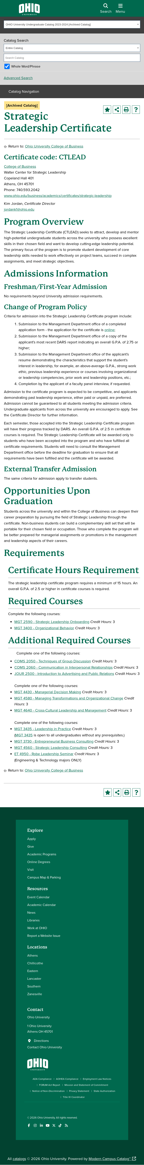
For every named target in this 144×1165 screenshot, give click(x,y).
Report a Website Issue (43, 935)
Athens (32, 955)
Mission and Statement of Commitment (86, 1085)
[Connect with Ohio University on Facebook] (28, 1125)
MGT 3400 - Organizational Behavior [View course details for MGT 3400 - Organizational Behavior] (44, 628)
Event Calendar (38, 897)
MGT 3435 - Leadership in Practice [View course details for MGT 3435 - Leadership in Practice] (42, 728)
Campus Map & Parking (44, 877)
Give (30, 846)
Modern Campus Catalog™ (110, 1158)
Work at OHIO (37, 928)
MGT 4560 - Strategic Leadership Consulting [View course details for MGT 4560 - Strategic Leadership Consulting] (50, 747)
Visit (30, 869)
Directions (41, 1040)
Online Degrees (38, 862)
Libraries (33, 920)
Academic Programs (41, 854)
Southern (34, 986)
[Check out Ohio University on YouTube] (47, 1125)
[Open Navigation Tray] (120, 10)
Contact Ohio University (44, 1047)
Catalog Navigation (24, 91)
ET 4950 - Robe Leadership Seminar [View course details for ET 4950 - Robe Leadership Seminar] (43, 753)
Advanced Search (18, 77)
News (31, 912)
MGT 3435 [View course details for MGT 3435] (24, 735)
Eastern (32, 971)
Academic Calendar (41, 904)
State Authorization (104, 1091)
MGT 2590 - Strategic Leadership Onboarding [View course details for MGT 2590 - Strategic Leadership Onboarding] (51, 621)
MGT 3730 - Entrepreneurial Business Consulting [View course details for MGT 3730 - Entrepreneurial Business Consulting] (53, 741)
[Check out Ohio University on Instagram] (35, 1125)
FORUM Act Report (49, 1085)
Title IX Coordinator (74, 1097)
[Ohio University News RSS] (66, 1125)
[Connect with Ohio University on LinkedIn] (41, 1125)
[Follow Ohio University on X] (53, 1125)
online (109, 329)
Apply (31, 838)
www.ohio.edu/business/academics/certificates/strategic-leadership (58, 195)
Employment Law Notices (97, 1079)
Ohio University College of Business (54, 146)
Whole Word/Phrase (25, 66)
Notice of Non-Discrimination (48, 1091)
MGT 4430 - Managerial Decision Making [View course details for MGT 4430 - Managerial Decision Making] (47, 691)
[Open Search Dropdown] (106, 10)
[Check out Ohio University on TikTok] (60, 1125)
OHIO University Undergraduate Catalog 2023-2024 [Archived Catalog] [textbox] (48, 24)
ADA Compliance (42, 1079)
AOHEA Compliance (67, 1079)
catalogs (19, 1158)
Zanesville (34, 994)
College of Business (20, 166)
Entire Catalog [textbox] (14, 48)
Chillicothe (35, 963)
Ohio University (46, 1117)
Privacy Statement (79, 1091)
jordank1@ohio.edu (19, 209)
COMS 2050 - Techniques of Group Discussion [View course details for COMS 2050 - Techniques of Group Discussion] (52, 661)
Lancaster (34, 978)
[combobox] (72, 24)
